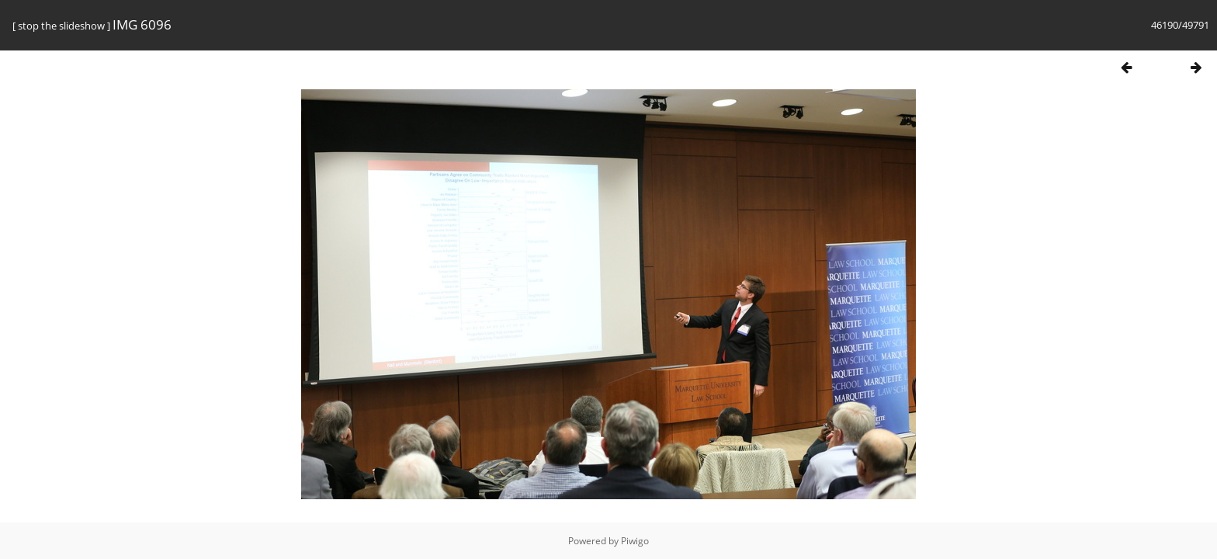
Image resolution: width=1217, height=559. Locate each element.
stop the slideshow (61, 26)
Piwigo (635, 540)
